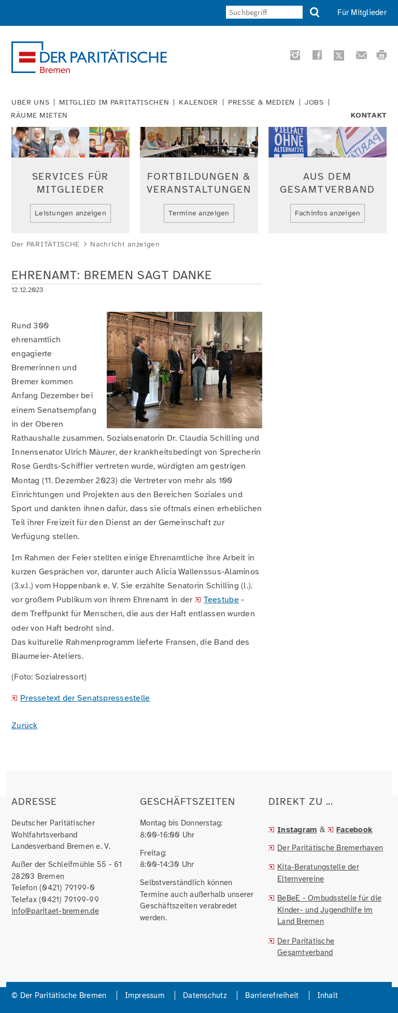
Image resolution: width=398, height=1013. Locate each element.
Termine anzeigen (198, 213)
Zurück (24, 725)
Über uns (30, 102)
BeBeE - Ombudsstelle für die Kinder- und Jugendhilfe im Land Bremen (329, 909)
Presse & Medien (261, 102)
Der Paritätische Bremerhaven (330, 847)
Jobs (314, 102)
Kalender (198, 102)
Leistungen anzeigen (70, 213)
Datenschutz (205, 995)
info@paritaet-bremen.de (55, 911)
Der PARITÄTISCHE (45, 244)
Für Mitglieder (362, 12)
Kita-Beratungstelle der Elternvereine (318, 873)
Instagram (297, 829)
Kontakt (369, 115)
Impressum (145, 995)
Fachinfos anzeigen (328, 213)
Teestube (221, 600)
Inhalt (327, 995)
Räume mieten (39, 115)
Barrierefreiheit (271, 995)
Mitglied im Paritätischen (114, 102)
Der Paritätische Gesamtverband (305, 947)
